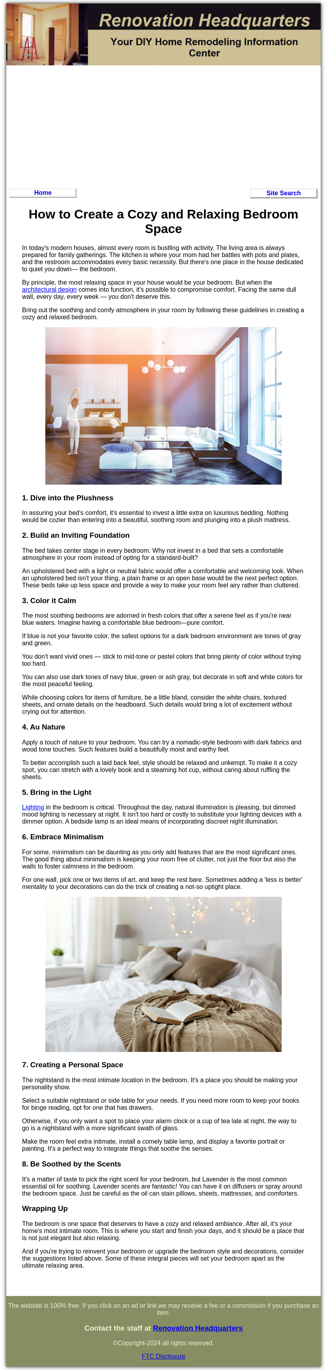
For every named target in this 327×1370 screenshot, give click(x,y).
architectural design (49, 289)
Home (43, 192)
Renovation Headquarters (198, 1328)
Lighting (33, 807)
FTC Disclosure (163, 1356)
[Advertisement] (163, 126)
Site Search (284, 193)
